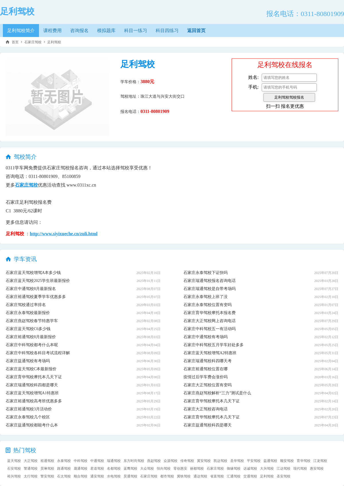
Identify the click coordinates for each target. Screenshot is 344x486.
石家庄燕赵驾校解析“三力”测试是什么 (217, 393)
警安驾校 (47, 476)
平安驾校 (254, 461)
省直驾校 (217, 476)
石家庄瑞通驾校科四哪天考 (207, 361)
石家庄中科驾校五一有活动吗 (209, 329)
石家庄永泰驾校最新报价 (28, 313)
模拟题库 (106, 30)
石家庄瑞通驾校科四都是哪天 (32, 385)
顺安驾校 (287, 461)
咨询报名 (79, 30)
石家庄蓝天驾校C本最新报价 (31, 369)
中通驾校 (97, 461)
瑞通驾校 (114, 461)
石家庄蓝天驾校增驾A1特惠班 (32, 393)
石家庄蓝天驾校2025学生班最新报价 (38, 281)
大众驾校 (147, 469)
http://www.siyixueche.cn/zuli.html (63, 233)
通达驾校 (200, 476)
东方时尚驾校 (134, 461)
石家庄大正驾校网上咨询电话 (209, 321)
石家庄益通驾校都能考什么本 (32, 425)
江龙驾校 (320, 461)
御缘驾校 (234, 469)
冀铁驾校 (184, 476)
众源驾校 (170, 461)
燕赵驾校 (154, 461)
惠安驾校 (317, 469)
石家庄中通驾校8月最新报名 (31, 289)
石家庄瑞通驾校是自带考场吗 (209, 289)
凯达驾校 (220, 461)
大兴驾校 (267, 469)
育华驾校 (303, 461)
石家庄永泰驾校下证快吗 (205, 273)
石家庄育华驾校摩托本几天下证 (34, 377)
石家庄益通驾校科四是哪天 (207, 425)
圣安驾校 (283, 476)
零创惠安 (180, 469)
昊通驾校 (130, 476)
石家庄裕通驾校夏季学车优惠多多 (36, 297)
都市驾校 (167, 476)
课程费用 (52, 30)
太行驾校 (31, 476)
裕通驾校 (47, 461)
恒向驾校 (164, 469)
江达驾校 (283, 469)
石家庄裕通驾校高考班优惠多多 (34, 401)
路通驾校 (64, 469)
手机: (253, 87)
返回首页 (196, 30)
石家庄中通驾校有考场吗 (205, 337)
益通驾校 (270, 461)
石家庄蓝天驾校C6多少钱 (28, 329)
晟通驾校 (80, 469)
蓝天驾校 (14, 461)
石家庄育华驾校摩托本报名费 (209, 313)
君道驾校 (97, 469)
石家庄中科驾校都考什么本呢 (32, 345)
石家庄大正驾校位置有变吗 (207, 385)
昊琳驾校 (47, 469)
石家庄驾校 (33, 42)
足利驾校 (54, 42)
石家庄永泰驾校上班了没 (205, 297)
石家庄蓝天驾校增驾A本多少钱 (33, 273)
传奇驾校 (187, 461)
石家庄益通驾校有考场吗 (28, 361)
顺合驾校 (80, 476)
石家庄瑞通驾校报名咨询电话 (209, 281)
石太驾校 (64, 476)
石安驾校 (14, 469)
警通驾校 (31, 469)
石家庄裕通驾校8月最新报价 (31, 337)
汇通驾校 (234, 476)
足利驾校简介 (21, 30)
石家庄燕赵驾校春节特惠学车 (32, 321)
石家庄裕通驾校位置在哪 (205, 369)
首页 (15, 42)
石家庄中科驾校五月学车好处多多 (213, 345)
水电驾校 (114, 476)
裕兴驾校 (14, 476)
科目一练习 (135, 30)
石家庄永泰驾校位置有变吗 (207, 305)
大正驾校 (31, 461)
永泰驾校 (64, 461)
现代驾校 (300, 469)
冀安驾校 (204, 461)
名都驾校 (114, 469)
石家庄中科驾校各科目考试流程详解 (38, 353)
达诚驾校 (250, 469)
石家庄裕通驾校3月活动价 (29, 409)
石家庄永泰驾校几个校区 (28, 417)
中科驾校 (80, 461)
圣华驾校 (237, 461)
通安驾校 (97, 476)
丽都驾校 (197, 469)
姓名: (253, 77)
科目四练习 (167, 30)
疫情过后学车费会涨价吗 (205, 377)
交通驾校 (250, 476)
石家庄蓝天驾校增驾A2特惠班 (209, 353)
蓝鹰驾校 (130, 469)
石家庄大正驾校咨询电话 (205, 409)
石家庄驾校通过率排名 (26, 305)
